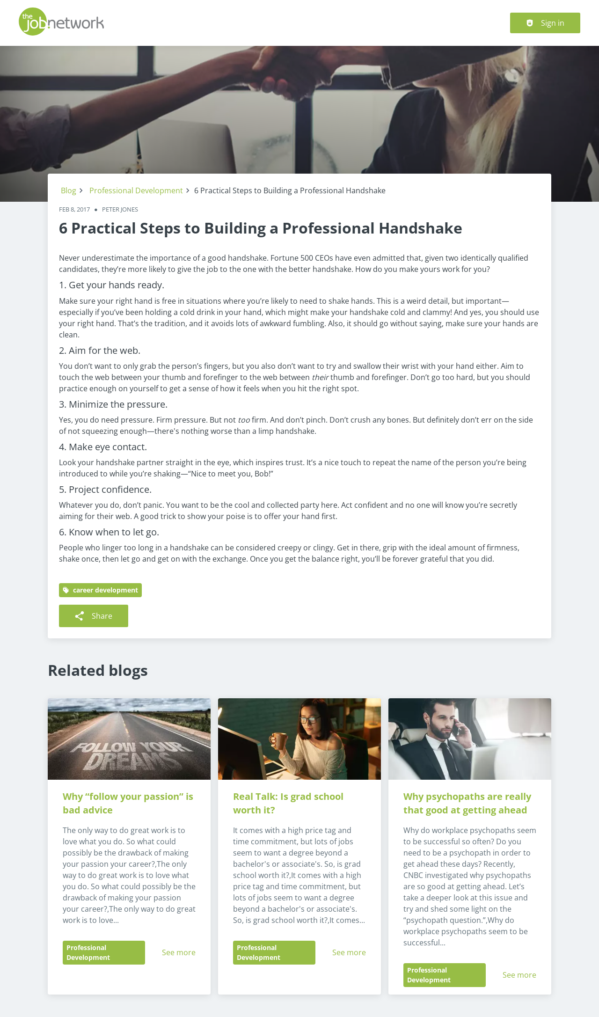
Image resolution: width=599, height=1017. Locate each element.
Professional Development (136, 190)
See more (179, 952)
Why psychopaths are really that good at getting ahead (468, 803)
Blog (68, 190)
